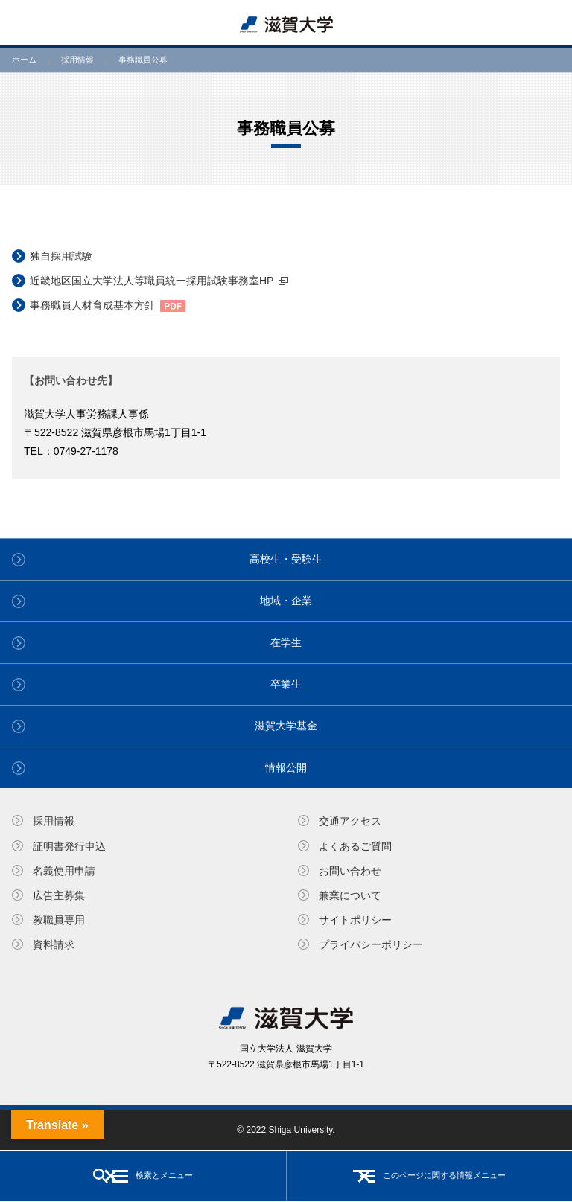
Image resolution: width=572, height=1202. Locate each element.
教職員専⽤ (59, 920)
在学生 (286, 642)
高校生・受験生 (286, 559)
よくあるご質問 (355, 846)
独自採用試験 (61, 256)
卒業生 (286, 684)
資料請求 (53, 944)
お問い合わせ (350, 871)
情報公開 (286, 767)
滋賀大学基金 (286, 726)
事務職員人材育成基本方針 (92, 305)
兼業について (350, 895)
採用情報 (53, 821)
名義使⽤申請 (64, 871)
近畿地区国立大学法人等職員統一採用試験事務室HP (151, 281)
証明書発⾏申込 (69, 846)
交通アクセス (350, 821)
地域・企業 (286, 601)
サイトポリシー (355, 920)
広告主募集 (59, 895)
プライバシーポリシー (371, 944)
